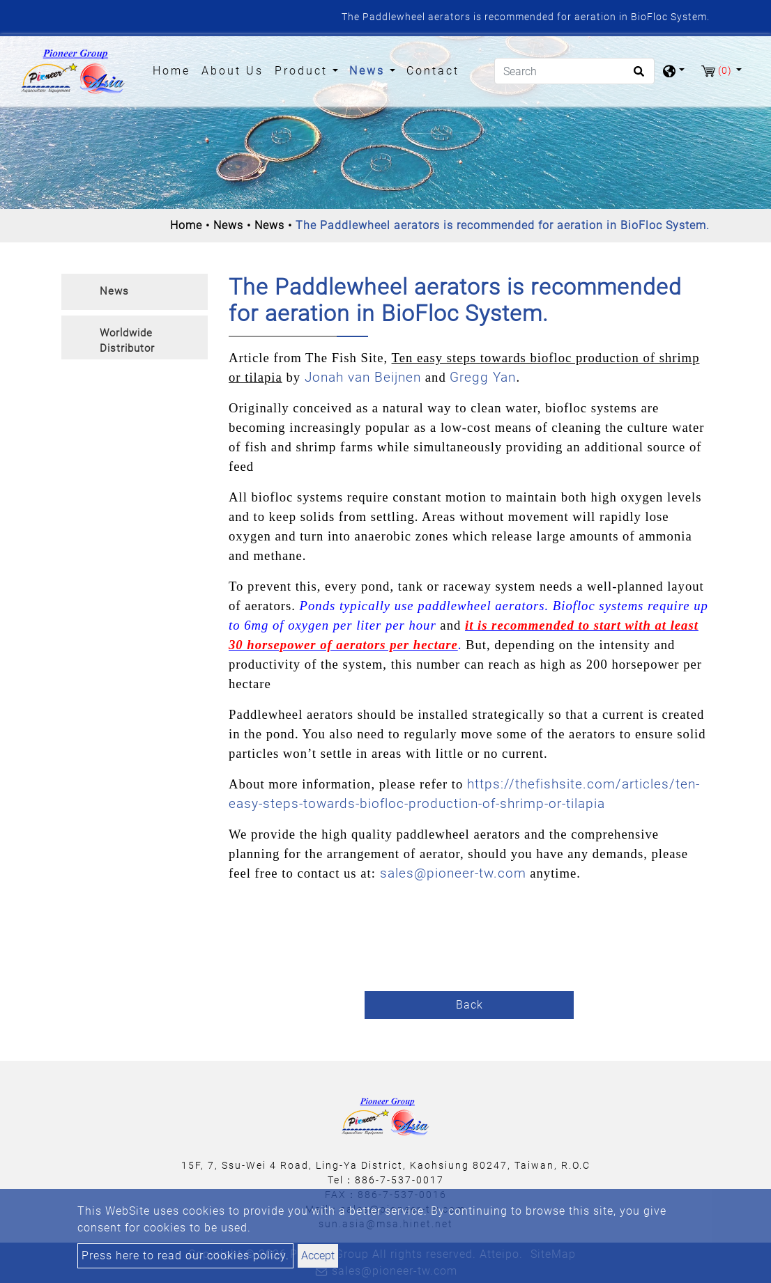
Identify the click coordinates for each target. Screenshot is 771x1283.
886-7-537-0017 (399, 1179)
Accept (318, 1255)
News (228, 225)
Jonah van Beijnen (365, 377)
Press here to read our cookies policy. (185, 1255)
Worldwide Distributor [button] (127, 341)
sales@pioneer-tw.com (453, 873)
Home (174, 69)
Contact (432, 70)
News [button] (369, 70)
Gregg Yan (483, 377)
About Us (232, 70)
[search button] (636, 75)
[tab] (134, 292)
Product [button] (304, 70)
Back (469, 1004)
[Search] (574, 71)
